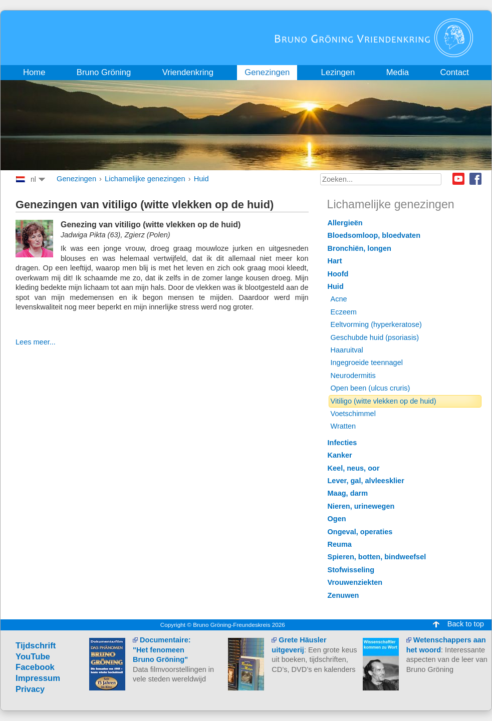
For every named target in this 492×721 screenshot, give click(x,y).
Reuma (340, 544)
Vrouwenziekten (355, 582)
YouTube (33, 656)
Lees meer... (36, 342)
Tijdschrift (36, 645)
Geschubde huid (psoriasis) (375, 337)
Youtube (458, 179)
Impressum (38, 678)
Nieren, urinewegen (361, 506)
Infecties (342, 443)
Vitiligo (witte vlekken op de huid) (383, 401)
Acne (339, 299)
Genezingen (76, 179)
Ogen (337, 519)
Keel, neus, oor (354, 468)
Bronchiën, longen (359, 248)
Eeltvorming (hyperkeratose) (376, 324)
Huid (201, 179)
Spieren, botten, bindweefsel (377, 557)
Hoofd (338, 274)
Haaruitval (347, 350)
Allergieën (345, 223)
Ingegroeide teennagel (367, 362)
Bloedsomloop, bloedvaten (374, 235)
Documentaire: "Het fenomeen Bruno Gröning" (162, 649)
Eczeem (344, 312)
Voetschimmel (353, 414)
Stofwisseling (351, 570)
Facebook (475, 179)
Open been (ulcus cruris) (370, 388)
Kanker (340, 455)
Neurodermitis (353, 376)
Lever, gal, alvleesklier (366, 481)
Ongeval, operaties (360, 532)
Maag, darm (348, 493)
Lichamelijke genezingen (145, 179)
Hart (335, 261)
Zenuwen (343, 595)
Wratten (343, 426)
